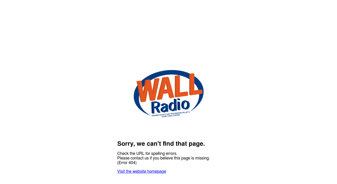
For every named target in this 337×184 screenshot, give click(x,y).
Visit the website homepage (141, 171)
